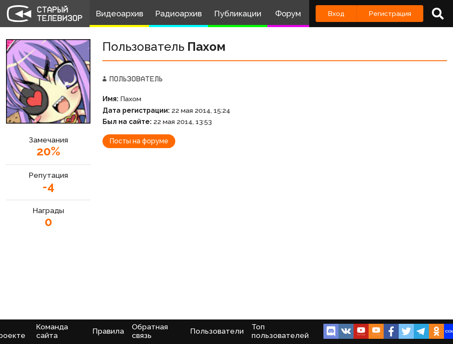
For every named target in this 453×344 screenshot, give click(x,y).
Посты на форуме (138, 141)
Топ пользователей (280, 331)
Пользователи (217, 331)
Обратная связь (150, 331)
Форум (288, 13)
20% (48, 151)
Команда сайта (52, 331)
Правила (108, 331)
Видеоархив (119, 13)
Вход (336, 13)
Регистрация (390, 13)
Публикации (237, 13)
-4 (48, 187)
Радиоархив (178, 13)
